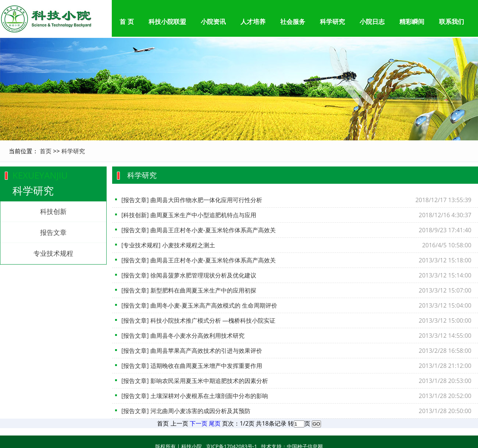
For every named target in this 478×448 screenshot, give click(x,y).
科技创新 (53, 211)
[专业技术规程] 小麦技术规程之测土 (168, 245)
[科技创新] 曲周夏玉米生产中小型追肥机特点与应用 (188, 215)
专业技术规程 (53, 253)
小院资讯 (213, 22)
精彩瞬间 (411, 22)
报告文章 (53, 232)
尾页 (215, 423)
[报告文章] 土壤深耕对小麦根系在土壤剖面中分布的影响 (194, 396)
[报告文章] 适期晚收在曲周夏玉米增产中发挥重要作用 (191, 366)
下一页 (198, 423)
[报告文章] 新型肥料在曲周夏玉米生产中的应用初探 (188, 290)
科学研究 (332, 22)
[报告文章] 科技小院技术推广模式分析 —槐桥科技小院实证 (198, 320)
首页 (45, 151)
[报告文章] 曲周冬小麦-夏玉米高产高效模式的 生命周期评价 (199, 305)
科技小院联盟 (167, 22)
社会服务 (292, 22)
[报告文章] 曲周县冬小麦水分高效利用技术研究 (183, 335)
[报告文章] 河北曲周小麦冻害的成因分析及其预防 (185, 411)
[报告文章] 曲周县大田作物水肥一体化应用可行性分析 (191, 200)
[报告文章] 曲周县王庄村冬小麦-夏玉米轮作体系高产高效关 (198, 230)
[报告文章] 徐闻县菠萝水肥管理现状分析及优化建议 (188, 275)
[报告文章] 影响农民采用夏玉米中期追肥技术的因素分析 (194, 381)
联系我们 (451, 22)
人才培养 (252, 22)
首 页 (127, 22)
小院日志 (372, 22)
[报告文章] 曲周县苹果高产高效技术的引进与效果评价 (191, 351)
